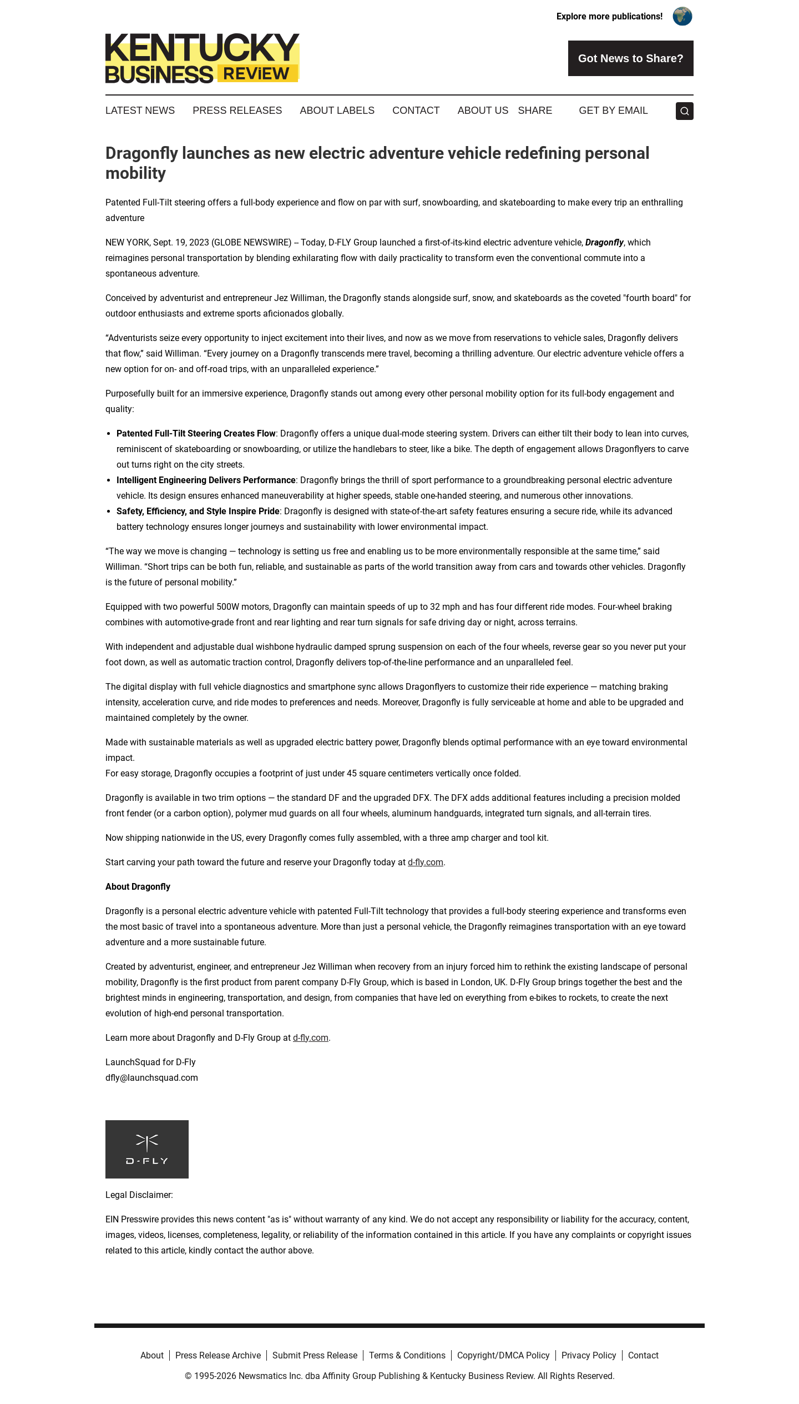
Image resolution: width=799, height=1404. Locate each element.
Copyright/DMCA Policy (503, 1355)
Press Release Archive (218, 1355)
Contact (416, 110)
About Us (483, 110)
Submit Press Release (314, 1355)
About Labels (337, 110)
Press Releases (237, 110)
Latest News (140, 110)
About (152, 1355)
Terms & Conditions (407, 1355)
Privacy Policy (589, 1355)
